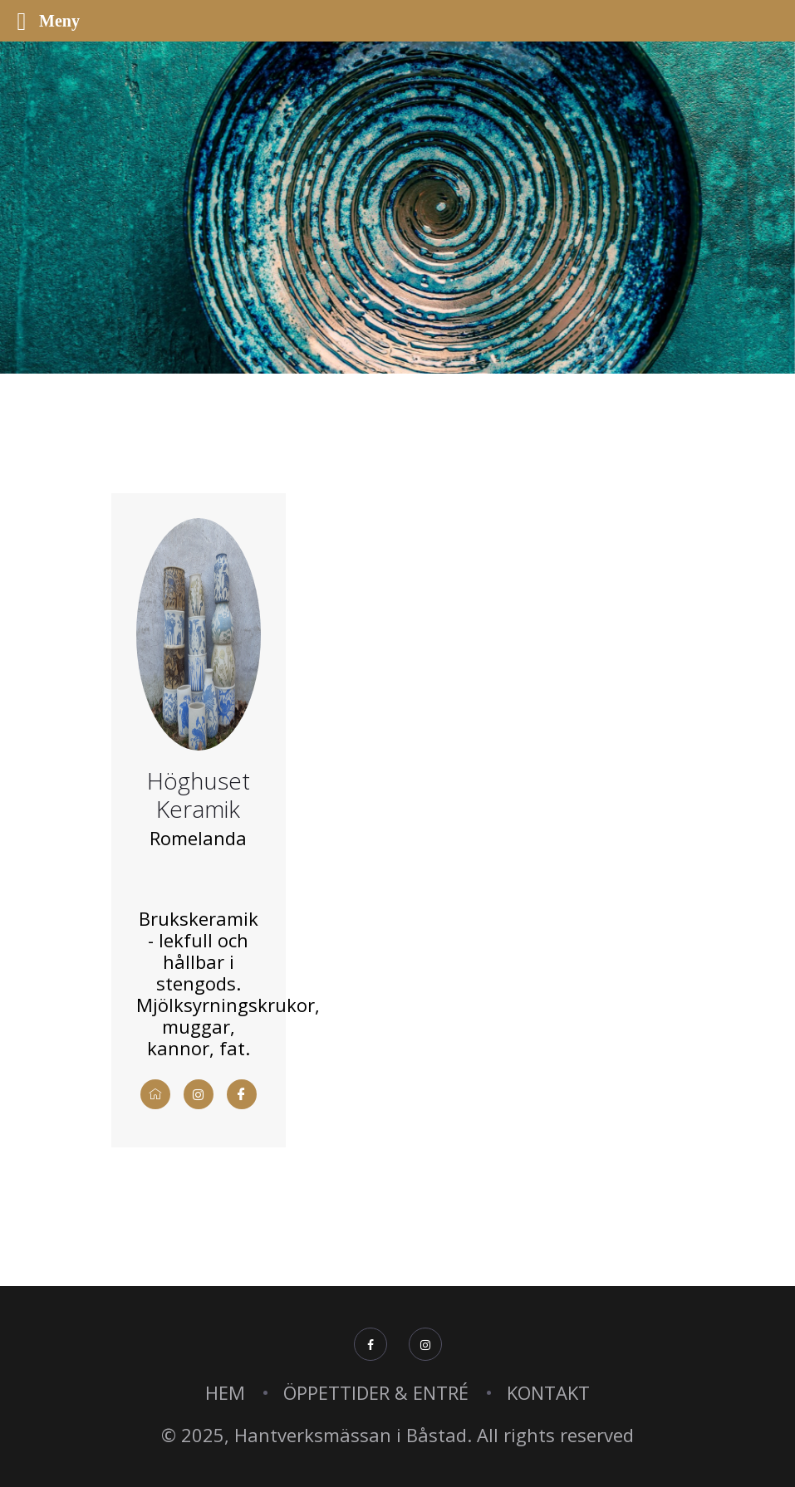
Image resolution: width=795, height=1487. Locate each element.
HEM (225, 1392)
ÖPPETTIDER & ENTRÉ (376, 1392)
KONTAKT (548, 1392)
